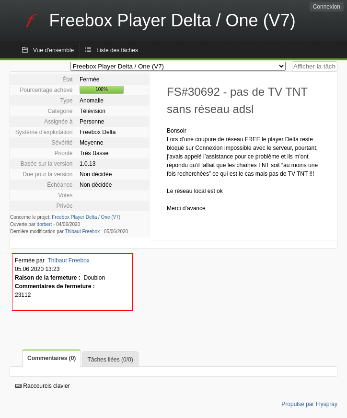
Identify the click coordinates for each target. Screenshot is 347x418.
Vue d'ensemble (53, 50)
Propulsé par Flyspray (309, 404)
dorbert (44, 224)
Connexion (326, 6)
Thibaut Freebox (82, 231)
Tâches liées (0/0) (110, 359)
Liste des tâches (117, 50)
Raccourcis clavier (42, 386)
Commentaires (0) (51, 358)
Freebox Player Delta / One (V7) (86, 217)
